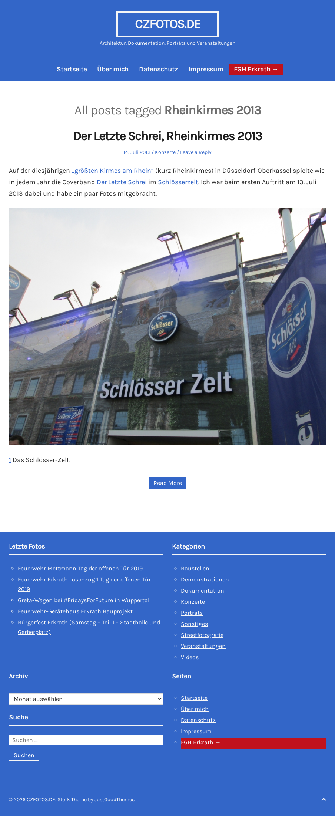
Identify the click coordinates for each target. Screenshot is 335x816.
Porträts (192, 611)
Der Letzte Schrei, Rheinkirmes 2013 (167, 136)
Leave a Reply (196, 152)
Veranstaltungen (203, 644)
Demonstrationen (205, 578)
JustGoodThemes (114, 799)
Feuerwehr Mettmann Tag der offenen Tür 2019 (80, 567)
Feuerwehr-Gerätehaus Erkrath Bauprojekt (75, 610)
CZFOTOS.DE (167, 24)
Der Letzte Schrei (122, 182)
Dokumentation (202, 589)
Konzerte (165, 152)
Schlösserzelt (179, 182)
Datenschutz (158, 69)
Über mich (113, 69)
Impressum (205, 69)
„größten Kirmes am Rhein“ (113, 170)
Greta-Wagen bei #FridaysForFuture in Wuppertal (83, 599)
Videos (190, 656)
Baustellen (195, 567)
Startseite (72, 69)
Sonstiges (194, 622)
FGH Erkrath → (256, 69)
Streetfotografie (202, 633)
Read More (167, 482)
